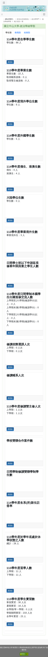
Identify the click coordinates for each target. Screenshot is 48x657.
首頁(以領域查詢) (22, 19)
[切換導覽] (4, 3)
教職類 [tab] (18, 32)
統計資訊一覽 (18, 21)
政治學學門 (35, 19)
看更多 (10, 62)
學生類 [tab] (8, 32)
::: (2, 14)
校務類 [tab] (27, 32)
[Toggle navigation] (44, 14)
